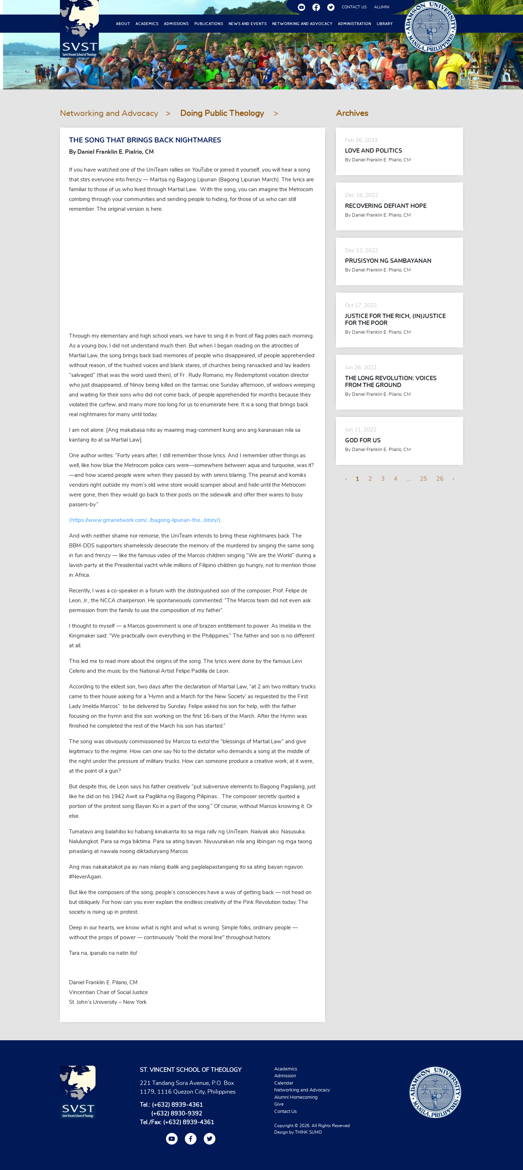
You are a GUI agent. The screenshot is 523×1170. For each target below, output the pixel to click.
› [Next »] (453, 479)
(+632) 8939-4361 (177, 1105)
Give (279, 1104)
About (123, 23)
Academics (146, 23)
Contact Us (285, 1111)
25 (423, 479)
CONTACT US (354, 7)
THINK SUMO (308, 1132)
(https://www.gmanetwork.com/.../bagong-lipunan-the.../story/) (144, 520)
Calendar (283, 1083)
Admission (285, 1076)
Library (385, 23)
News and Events (247, 23)
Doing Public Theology (223, 113)
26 (439, 479)
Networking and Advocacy (302, 23)
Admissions (176, 23)
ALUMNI (381, 7)
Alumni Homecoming (296, 1097)
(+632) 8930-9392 (176, 1114)
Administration (354, 23)
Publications (208, 23)
